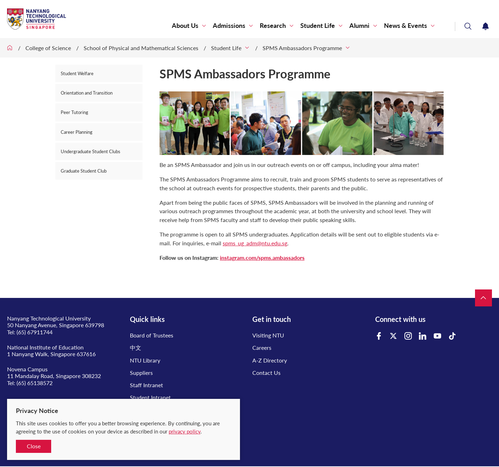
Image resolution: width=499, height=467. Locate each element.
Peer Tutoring (74, 112)
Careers (261, 347)
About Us (185, 25)
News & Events (405, 25)
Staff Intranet (146, 385)
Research (273, 25)
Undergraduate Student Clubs (90, 151)
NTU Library (145, 360)
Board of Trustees (151, 335)
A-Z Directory (269, 360)
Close (34, 446)
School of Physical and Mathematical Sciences (141, 47)
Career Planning (76, 132)
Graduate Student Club (84, 171)
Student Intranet (150, 397)
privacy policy (184, 431)
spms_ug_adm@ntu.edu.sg (255, 243)
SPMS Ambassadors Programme (302, 47)
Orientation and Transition (87, 93)
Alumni (359, 25)
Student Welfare (77, 73)
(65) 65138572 (35, 382)
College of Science (48, 47)
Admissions (229, 25)
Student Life (317, 25)
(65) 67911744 (35, 332)
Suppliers (141, 372)
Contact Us (266, 372)
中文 (135, 347)
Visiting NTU (268, 335)
